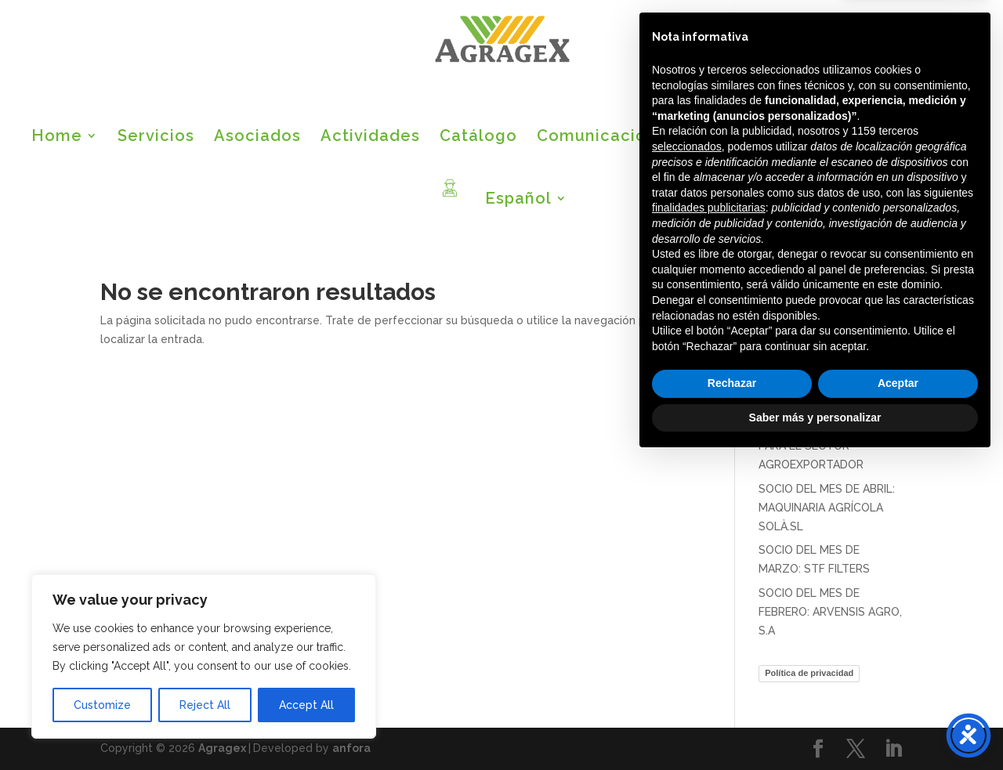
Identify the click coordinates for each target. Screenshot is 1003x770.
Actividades (370, 137)
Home (56, 137)
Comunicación (597, 137)
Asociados (257, 137)
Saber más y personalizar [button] (815, 727)
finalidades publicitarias (709, 518)
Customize (102, 705)
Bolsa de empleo (763, 137)
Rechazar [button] (732, 693)
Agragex (222, 748)
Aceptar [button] (898, 693)
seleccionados (687, 456)
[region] (203, 656)
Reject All (204, 705)
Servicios (156, 137)
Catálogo (478, 137)
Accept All (306, 705)
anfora (351, 748)
